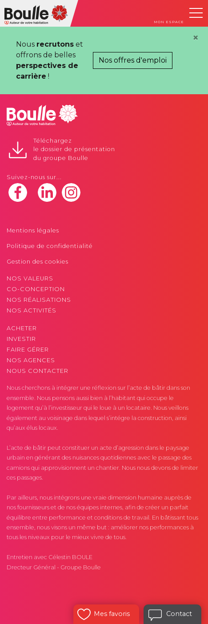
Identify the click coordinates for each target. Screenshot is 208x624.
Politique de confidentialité (50, 246)
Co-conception (36, 289)
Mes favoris (112, 614)
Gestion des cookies (37, 261)
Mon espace (169, 22)
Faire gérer (28, 349)
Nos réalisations (39, 299)
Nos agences (31, 360)
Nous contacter (37, 371)
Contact (179, 614)
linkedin (47, 192)
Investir (21, 339)
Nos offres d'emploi (133, 60)
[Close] (196, 37)
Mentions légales (33, 230)
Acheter (22, 328)
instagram (71, 192)
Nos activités (31, 310)
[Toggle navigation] (196, 13)
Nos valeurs (30, 278)
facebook (17, 192)
